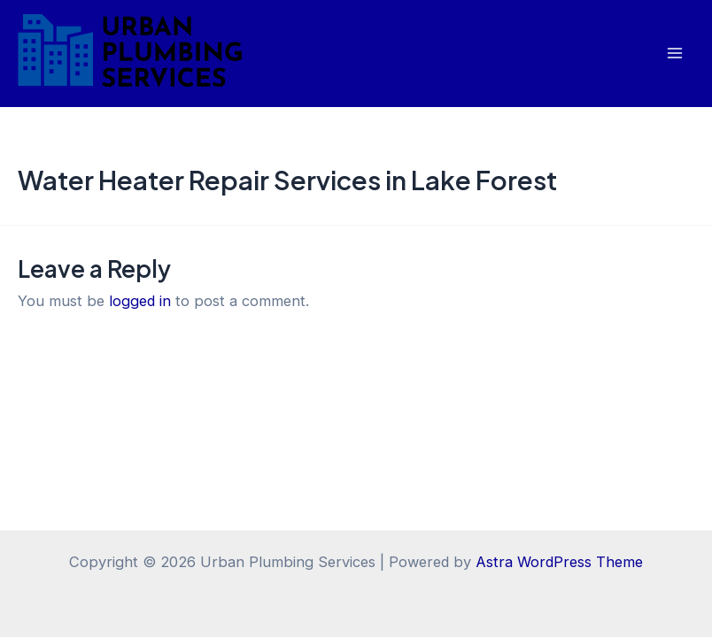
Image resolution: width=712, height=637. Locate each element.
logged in (140, 301)
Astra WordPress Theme (559, 562)
